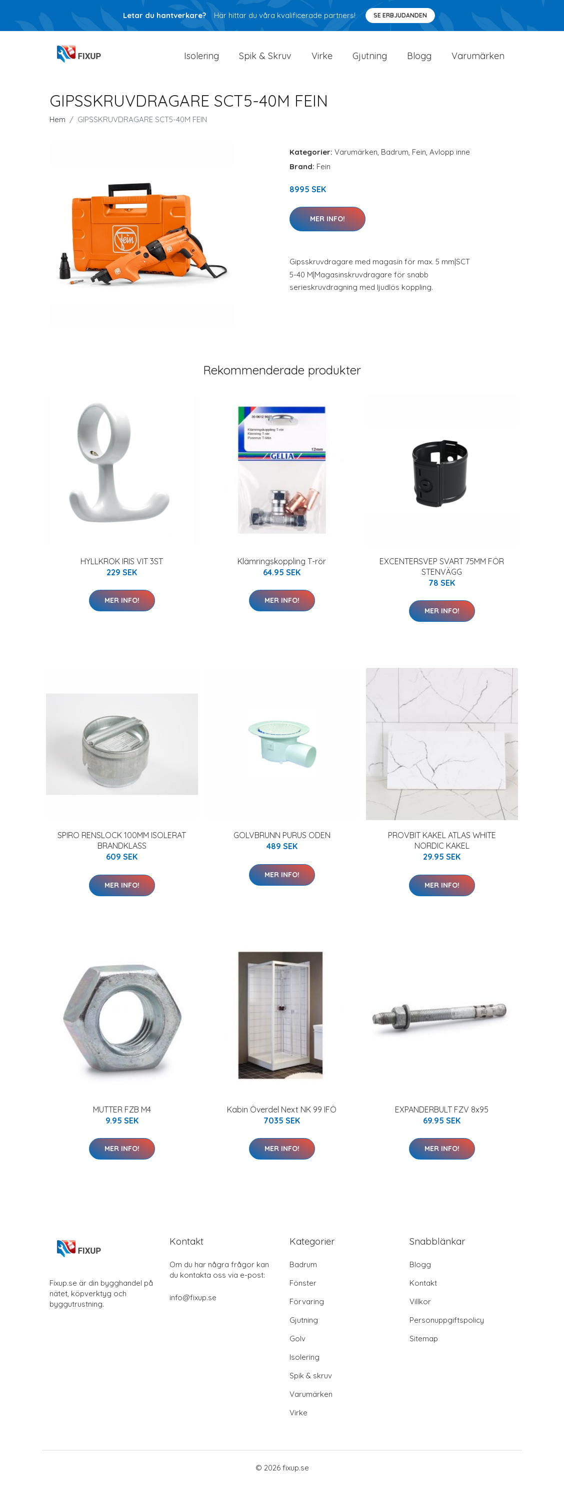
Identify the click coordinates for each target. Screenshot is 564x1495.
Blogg (419, 61)
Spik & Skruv (265, 61)
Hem (58, 129)
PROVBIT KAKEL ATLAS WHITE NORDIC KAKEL (442, 850)
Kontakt (423, 1293)
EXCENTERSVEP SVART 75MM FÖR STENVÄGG (442, 576)
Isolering (201, 61)
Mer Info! (327, 228)
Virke (322, 61)
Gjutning (369, 61)
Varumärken (478, 61)
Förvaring (307, 1311)
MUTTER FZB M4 (122, 1119)
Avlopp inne (450, 162)
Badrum (394, 162)
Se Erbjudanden (400, 15)
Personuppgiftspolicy (447, 1330)
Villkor (420, 1311)
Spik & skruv (311, 1385)
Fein (419, 162)
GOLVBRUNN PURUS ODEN (282, 845)
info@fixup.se (193, 1307)
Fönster (303, 1293)
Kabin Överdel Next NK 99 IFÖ (281, 1119)
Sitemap (424, 1348)
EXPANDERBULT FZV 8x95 (441, 1119)
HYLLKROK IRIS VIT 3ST (121, 571)
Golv (298, 1348)
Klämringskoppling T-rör (282, 571)
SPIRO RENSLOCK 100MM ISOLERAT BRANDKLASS (122, 850)
